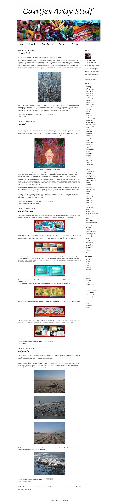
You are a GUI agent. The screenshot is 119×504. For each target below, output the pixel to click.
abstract (88, 86)
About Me (32, 44)
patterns (88, 186)
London (87, 160)
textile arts (88, 225)
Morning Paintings (90, 176)
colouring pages (89, 122)
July (88, 303)
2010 (87, 282)
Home (49, 486)
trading (87, 229)
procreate (88, 200)
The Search (22, 124)
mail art (87, 162)
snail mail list (89, 216)
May (88, 307)
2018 (87, 265)
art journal (24, 343)
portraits (88, 195)
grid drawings (89, 147)
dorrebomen (89, 131)
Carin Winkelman (90, 60)
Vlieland (29, 481)
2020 (87, 261)
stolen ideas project (90, 222)
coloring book (89, 120)
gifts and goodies (90, 142)
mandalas (88, 164)
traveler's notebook (90, 231)
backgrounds (89, 98)
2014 (87, 274)
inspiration (88, 151)
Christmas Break (24, 53)
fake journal (88, 137)
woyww (87, 249)
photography (24, 481)
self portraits (89, 207)
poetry (87, 193)
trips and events (89, 233)
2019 (87, 263)
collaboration (89, 115)
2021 (87, 259)
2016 (87, 269)
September (90, 299)
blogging (88, 100)
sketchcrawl (88, 215)
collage (87, 117)
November (90, 294)
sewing (87, 209)
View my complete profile (90, 79)
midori (87, 169)
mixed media (32, 203)
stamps (87, 218)
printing (87, 198)
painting (37, 203)
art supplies (88, 93)
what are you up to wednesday (90, 244)
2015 (87, 272)
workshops (88, 247)
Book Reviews (48, 44)
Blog (21, 44)
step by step (89, 220)
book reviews (89, 104)
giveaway (88, 144)
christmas (88, 113)
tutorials (88, 235)
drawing (88, 133)
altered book (89, 89)
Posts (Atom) (28, 489)
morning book (89, 175)
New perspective (23, 351)
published (88, 202)
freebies (88, 138)
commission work (25, 203)
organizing (88, 182)
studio (87, 224)
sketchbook (88, 211)
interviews (88, 153)
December (90, 284)
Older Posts (78, 486)
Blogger (66, 500)
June (88, 305)
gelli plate (88, 140)
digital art (88, 127)
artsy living (88, 95)
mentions (88, 167)
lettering (88, 158)
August (89, 301)
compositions (89, 126)
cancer (87, 108)
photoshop (88, 191)
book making (89, 102)
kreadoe (88, 157)
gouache (88, 146)
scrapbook (88, 206)
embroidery (88, 135)
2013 (87, 276)
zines (87, 252)
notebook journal (90, 180)
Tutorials (63, 44)
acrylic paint (89, 88)
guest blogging (89, 149)
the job (87, 227)
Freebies (75, 44)
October (89, 296)
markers (88, 166)
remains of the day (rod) (91, 204)
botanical (88, 106)
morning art (88, 173)
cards (87, 109)
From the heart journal (26, 211)
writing (87, 250)
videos (87, 238)
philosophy (88, 187)
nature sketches (89, 178)
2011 (87, 280)
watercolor (88, 242)
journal (87, 155)
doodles (88, 129)
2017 (87, 267)
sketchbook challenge (91, 213)
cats (87, 111)
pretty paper (89, 196)
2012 (87, 278)
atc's (87, 97)
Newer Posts (21, 486)
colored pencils (89, 118)
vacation (24, 116)
